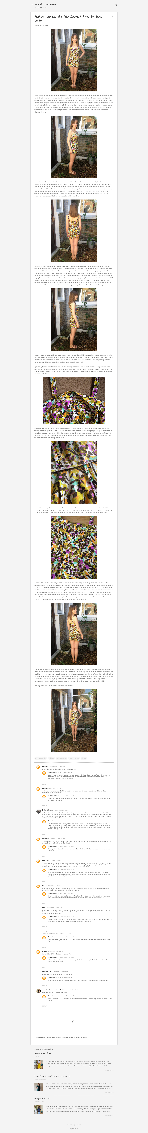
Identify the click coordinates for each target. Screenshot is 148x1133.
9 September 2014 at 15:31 (55, 907)
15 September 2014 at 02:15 (60, 971)
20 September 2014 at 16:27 (66, 937)
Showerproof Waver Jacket (42, 1099)
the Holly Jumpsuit (79, 98)
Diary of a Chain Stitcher (45, 5)
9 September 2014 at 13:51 (57, 860)
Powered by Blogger (74, 1125)
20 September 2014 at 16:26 (66, 916)
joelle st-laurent (47, 810)
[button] (112, 16)
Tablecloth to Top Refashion (42, 1053)
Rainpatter (45, 766)
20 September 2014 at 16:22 (66, 821)
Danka (44, 788)
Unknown (45, 860)
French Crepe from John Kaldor (90, 191)
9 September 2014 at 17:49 (59, 931)
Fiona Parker (52, 772)
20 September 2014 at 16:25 (66, 893)
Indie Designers (61, 758)
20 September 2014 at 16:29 (66, 996)
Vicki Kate (45, 838)
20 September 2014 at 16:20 (66, 772)
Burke (44, 907)
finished (51, 758)
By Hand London (40, 758)
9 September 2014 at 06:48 (55, 788)
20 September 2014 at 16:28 (66, 957)
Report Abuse (74, 1128)
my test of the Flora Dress (55, 182)
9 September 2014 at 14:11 (53, 885)
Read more (109, 1070)
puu (43, 885)
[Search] (116, 5)
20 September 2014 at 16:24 (66, 869)
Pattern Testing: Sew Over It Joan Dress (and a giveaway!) (52, 1076)
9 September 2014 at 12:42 (57, 838)
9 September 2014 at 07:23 (61, 810)
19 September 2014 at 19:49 (70, 990)
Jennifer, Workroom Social (51, 990)
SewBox (100, 182)
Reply (44, 784)
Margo (44, 951)
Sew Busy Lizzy (82, 592)
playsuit (83, 758)
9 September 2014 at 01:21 (58, 766)
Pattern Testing (74, 758)
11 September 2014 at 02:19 (55, 951)
